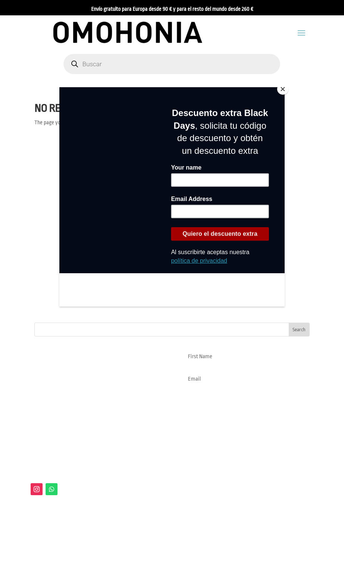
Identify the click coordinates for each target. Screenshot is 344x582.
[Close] (282, 89)
